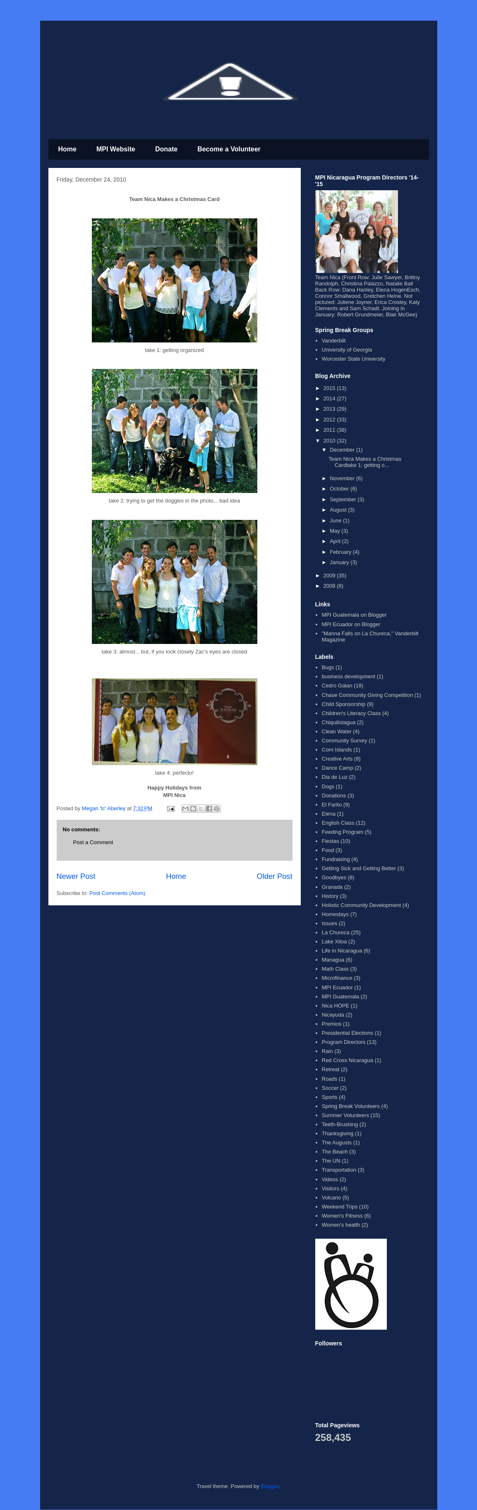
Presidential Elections (347, 1033)
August (339, 510)
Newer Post (76, 876)
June (336, 520)
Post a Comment (93, 842)
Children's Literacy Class (351, 713)
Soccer (330, 1088)
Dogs (328, 786)
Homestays (335, 914)
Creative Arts (337, 759)
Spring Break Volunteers (351, 1106)
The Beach (335, 1152)
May (335, 531)
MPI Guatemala (340, 996)
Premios (332, 1024)
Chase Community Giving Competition (367, 695)
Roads (330, 1079)
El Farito (332, 805)
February (341, 552)
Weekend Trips (339, 1207)
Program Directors (343, 1042)
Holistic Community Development (361, 905)
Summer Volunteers (345, 1115)
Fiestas (330, 841)
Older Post (274, 876)
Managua (333, 960)
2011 (330, 430)
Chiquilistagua (339, 722)
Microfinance (337, 978)
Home (67, 149)
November (343, 478)
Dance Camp (337, 768)
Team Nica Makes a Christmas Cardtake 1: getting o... (364, 462)
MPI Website (115, 149)
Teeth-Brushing (340, 1124)
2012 (330, 419)
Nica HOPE (335, 1006)
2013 (330, 409)
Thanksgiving (338, 1133)
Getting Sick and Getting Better (359, 868)
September (343, 499)
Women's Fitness (342, 1216)
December (343, 450)
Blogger (270, 1486)
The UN (331, 1161)
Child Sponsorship (344, 704)
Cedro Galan (337, 685)
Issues (330, 923)
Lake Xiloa (334, 941)
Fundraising (336, 859)
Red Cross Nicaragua (347, 1060)
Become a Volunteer (229, 149)
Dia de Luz (335, 777)
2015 (330, 388)
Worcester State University (354, 359)
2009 (330, 575)
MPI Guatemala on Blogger (354, 615)
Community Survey (344, 740)
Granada (332, 887)
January (340, 562)
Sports (330, 1097)
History (330, 896)
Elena (329, 814)
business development (348, 676)
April (336, 541)
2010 (330, 441)
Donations (334, 795)
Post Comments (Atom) (117, 893)
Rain (327, 1051)
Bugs (328, 667)
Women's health (341, 1225)
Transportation (339, 1170)
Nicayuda (333, 1015)
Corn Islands (337, 750)
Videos (330, 1179)
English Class (338, 823)
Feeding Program (342, 832)
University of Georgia (347, 350)
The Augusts (337, 1142)
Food (328, 850)
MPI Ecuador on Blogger (351, 624)
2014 (330, 398)
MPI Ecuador (337, 987)
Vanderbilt (334, 340)
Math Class (335, 969)
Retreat (331, 1069)
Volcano (331, 1197)
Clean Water (337, 731)
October (340, 489)
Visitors (330, 1188)
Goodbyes (334, 877)
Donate (166, 149)
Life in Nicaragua (342, 951)
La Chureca (336, 932)
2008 (330, 586)
